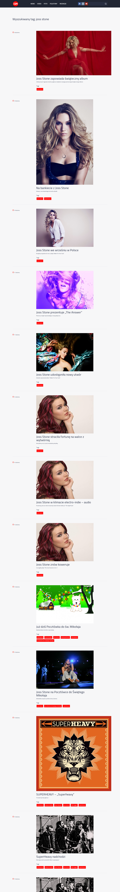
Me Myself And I (65, 637)
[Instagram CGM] (83, 3)
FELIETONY (53, 3)
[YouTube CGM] (86, 3)
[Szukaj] (106, 4)
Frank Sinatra (48, 637)
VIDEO (39, 3)
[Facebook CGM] (79, 3)
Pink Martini (74, 637)
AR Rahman (40, 805)
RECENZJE (63, 3)
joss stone (39, 89)
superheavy (48, 199)
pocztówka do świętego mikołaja (45, 640)
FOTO (45, 3)
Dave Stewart (58, 805)
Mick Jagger (74, 805)
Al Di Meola (40, 637)
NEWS (33, 3)
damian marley (49, 805)
